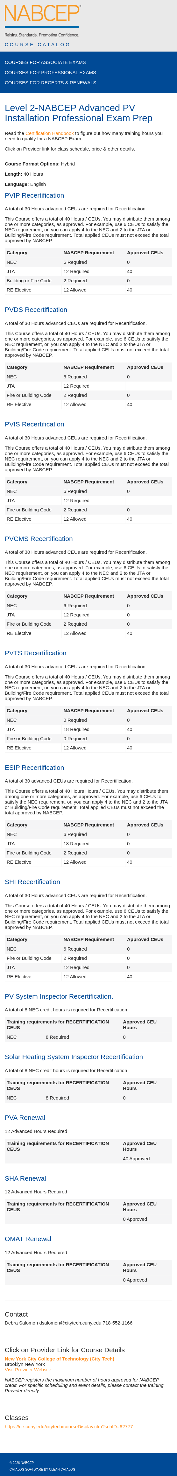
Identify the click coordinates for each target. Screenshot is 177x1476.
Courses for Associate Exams (45, 62)
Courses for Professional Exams (50, 72)
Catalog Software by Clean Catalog (42, 1469)
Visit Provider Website (28, 1369)
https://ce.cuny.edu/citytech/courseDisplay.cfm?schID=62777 (69, 1426)
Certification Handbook (49, 133)
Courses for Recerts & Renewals (50, 82)
